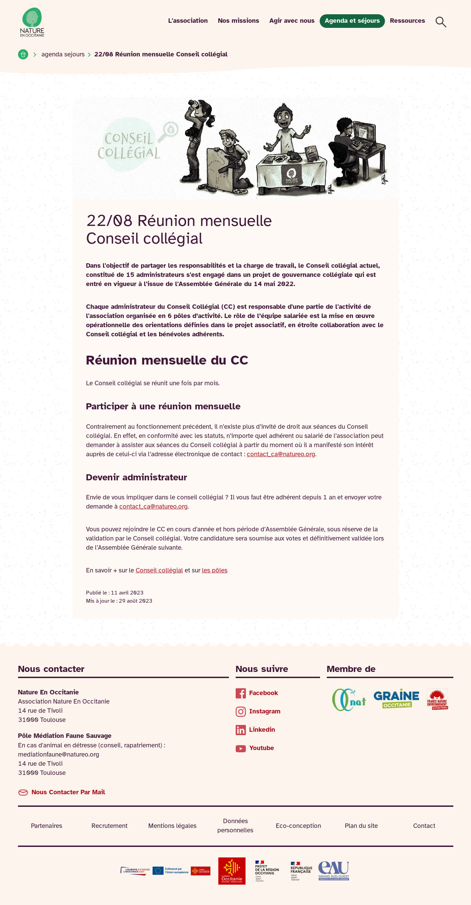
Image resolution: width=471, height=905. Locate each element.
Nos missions (238, 21)
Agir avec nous (292, 21)
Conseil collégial (159, 570)
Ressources (407, 21)
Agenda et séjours (352, 21)
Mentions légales (172, 826)
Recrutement (109, 826)
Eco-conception (298, 826)
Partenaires (46, 826)
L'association (188, 21)
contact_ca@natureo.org (281, 454)
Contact (424, 826)
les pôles (215, 570)
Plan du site (361, 826)
